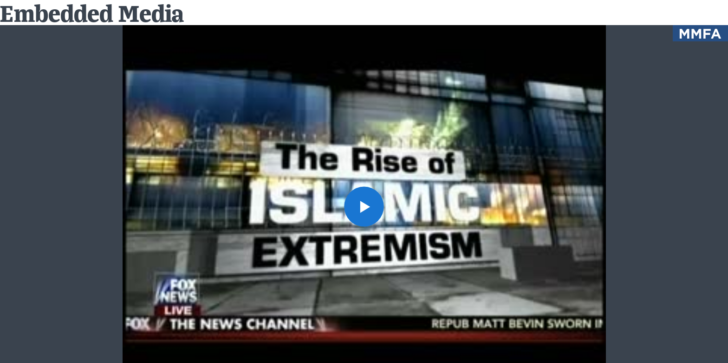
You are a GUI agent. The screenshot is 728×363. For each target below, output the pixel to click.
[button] (364, 206)
